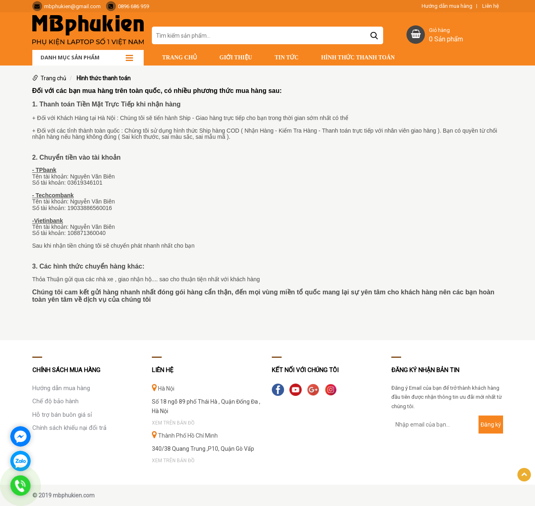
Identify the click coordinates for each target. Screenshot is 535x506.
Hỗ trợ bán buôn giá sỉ (62, 414)
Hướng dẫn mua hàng (447, 6)
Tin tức (287, 57)
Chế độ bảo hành (55, 401)
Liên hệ (490, 6)
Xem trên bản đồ (173, 423)
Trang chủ (179, 57)
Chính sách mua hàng (66, 370)
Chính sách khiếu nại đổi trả (69, 427)
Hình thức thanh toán (358, 57)
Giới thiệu (235, 57)
